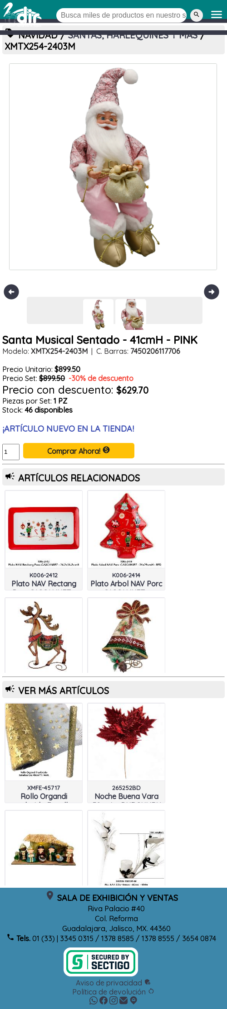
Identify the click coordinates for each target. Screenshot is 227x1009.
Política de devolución (113, 991)
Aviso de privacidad (113, 982)
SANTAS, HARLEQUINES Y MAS (132, 35)
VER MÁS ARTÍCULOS (63, 690)
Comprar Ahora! (78, 451)
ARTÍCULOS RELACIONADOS (79, 478)
